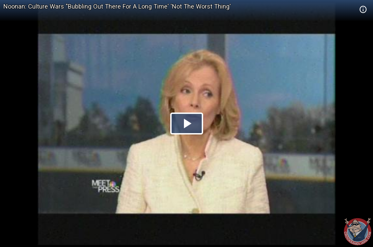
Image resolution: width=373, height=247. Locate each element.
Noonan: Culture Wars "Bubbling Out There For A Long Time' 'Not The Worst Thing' (117, 6)
